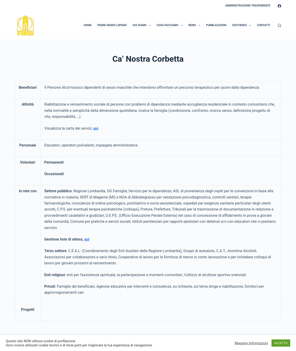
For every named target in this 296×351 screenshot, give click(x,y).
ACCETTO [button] (280, 343)
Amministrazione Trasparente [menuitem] (247, 5)
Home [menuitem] (88, 25)
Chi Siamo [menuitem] (143, 25)
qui (86, 239)
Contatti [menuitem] (263, 25)
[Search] (279, 25)
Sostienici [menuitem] (242, 25)
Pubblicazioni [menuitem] (216, 25)
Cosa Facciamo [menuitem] (171, 25)
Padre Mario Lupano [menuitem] (112, 25)
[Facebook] (279, 6)
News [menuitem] (195, 25)
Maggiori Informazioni (251, 343)
